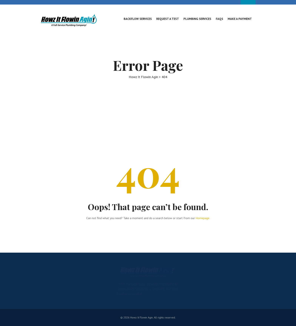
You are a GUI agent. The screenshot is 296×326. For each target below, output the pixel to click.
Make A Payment (240, 19)
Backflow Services (138, 19)
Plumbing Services (197, 19)
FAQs (219, 19)
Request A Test (167, 19)
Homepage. (203, 218)
